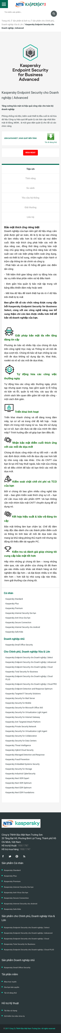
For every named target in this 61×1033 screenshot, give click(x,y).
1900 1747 (25, 849)
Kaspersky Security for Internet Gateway (23, 717)
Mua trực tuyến (10, 982)
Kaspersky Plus (12, 604)
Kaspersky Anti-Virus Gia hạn (18, 618)
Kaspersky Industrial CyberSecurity (20, 774)
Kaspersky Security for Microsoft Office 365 (24, 708)
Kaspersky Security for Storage (19, 769)
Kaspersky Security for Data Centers (21, 741)
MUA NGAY (31, 152)
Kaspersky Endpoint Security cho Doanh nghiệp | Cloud (29, 667)
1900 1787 (22, 845)
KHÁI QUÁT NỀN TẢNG (28, 138)
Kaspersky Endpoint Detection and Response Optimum (29, 689)
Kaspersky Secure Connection (18, 622)
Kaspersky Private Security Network (21, 726)
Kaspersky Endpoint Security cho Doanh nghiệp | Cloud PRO (31, 684)
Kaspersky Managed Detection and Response (25, 755)
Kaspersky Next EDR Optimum (19, 788)
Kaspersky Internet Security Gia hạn (21, 613)
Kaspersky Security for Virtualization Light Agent (26, 712)
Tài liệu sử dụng (10, 1010)
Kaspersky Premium (14, 608)
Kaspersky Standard (14, 599)
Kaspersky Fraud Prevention (17, 759)
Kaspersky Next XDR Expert (17, 778)
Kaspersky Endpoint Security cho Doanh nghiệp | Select (29, 657)
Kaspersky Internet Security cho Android (23, 627)
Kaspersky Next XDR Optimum (19, 783)
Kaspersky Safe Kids (14, 632)
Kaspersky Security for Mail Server (20, 698)
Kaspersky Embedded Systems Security (22, 764)
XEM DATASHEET (11, 138)
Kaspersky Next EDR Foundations (20, 792)
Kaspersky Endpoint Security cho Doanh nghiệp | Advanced (31, 662)
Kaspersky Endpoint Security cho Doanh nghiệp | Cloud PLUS (29, 678)
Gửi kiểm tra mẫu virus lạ (14, 1016)
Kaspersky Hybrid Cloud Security (19, 750)
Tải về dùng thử (10, 993)
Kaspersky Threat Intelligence (18, 745)
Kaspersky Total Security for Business (22, 672)
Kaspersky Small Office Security (19, 645)
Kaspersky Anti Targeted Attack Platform (23, 722)
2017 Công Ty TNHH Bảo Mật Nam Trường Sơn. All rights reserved (30, 1029)
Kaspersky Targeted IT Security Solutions (23, 694)
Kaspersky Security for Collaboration (21, 736)
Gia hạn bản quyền (11, 987)
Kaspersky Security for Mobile (18, 703)
